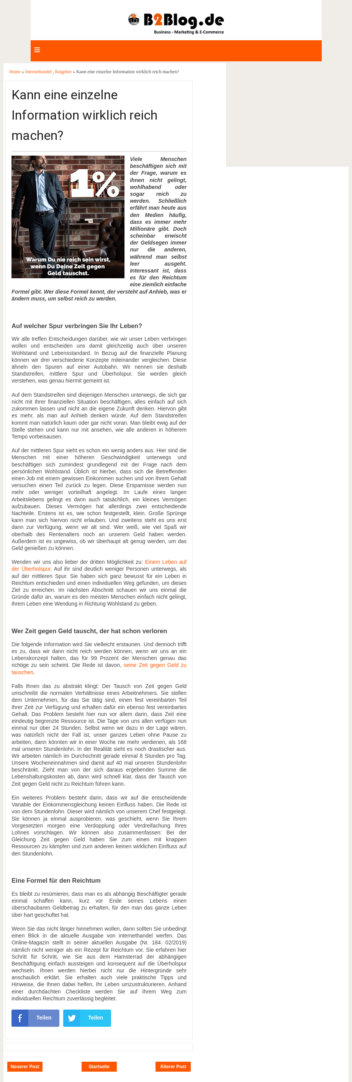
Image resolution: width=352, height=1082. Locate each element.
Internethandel (39, 71)
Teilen (31, 1018)
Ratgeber (64, 71)
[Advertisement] (287, 115)
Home (15, 71)
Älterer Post (173, 1066)
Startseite (99, 1066)
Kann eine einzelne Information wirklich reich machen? (84, 115)
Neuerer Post (25, 1066)
